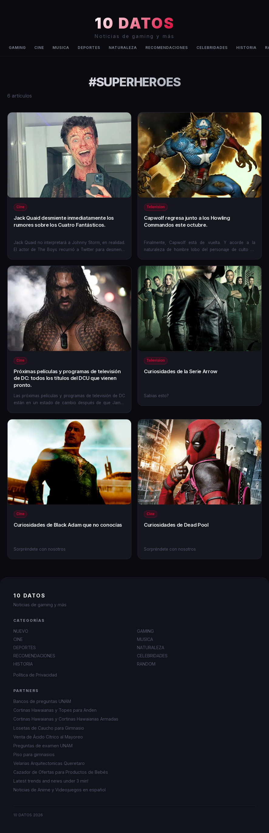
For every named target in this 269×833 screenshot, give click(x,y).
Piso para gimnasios (34, 754)
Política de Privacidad (35, 674)
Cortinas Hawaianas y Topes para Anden (55, 710)
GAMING (17, 47)
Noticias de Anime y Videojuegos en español (59, 789)
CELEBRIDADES (212, 47)
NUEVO (20, 631)
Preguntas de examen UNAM (43, 745)
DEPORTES (89, 47)
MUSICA (61, 47)
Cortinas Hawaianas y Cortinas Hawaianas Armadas (65, 718)
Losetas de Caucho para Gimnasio (48, 728)
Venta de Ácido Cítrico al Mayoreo (48, 736)
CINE (39, 47)
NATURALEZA (123, 47)
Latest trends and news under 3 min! (50, 780)
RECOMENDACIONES (166, 47)
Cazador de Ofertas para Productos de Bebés (60, 772)
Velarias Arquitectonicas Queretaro (49, 763)
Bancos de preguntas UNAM (42, 701)
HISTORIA (246, 47)
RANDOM (146, 663)
